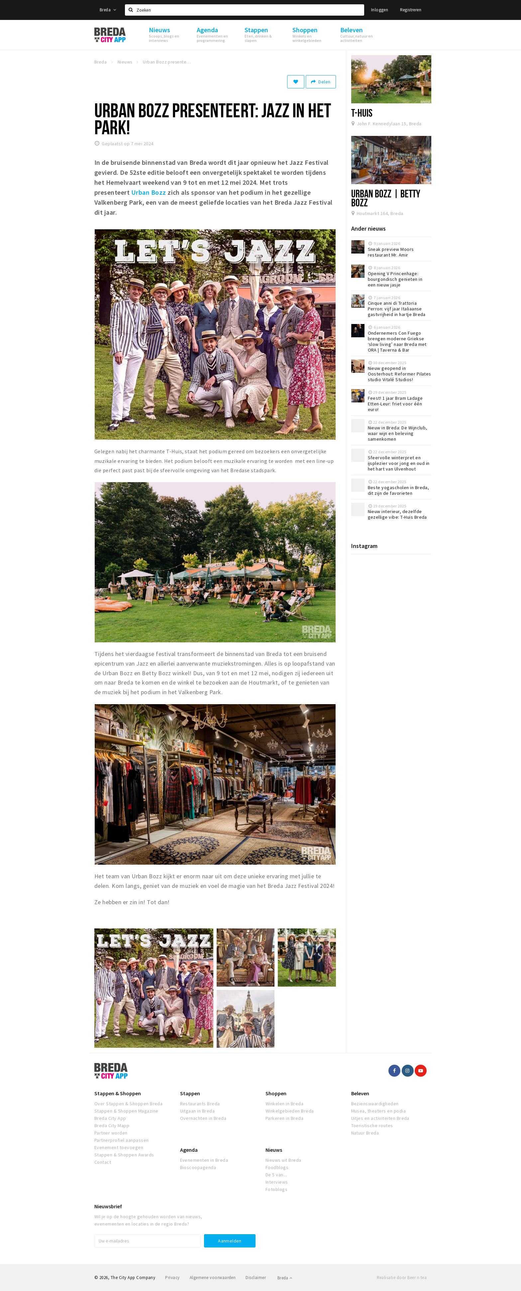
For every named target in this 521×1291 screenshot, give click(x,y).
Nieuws (273, 1149)
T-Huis (362, 112)
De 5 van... (276, 1175)
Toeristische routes (372, 1126)
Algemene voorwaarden (213, 1277)
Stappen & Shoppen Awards (124, 1155)
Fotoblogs (276, 1189)
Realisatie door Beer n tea (402, 1277)
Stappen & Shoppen (117, 1093)
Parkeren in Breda (284, 1118)
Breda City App (110, 1118)
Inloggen (379, 10)
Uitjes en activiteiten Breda (380, 1118)
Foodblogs (276, 1167)
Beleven (360, 1093)
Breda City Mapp (111, 1126)
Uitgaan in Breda (197, 1111)
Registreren (410, 10)
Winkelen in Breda (284, 1104)
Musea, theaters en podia (378, 1111)
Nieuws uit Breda (283, 1160)
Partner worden (111, 1133)
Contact (102, 1162)
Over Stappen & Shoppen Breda (128, 1104)
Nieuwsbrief (108, 1206)
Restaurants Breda (200, 1104)
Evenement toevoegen (118, 1147)
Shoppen (275, 1093)
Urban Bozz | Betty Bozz (386, 198)
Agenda (189, 1149)
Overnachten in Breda (203, 1118)
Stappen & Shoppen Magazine (126, 1111)
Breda (108, 10)
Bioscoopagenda (198, 1167)
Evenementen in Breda (204, 1160)
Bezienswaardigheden (375, 1104)
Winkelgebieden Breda (289, 1111)
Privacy (172, 1277)
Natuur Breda (365, 1133)
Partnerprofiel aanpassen (121, 1140)
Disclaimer (256, 1277)
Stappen (190, 1093)
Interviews (276, 1182)
